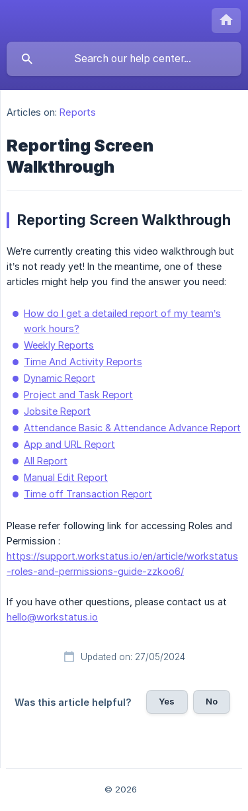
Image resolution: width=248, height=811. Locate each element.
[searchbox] (124, 59)
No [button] (212, 701)
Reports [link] (78, 112)
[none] (226, 20)
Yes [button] (167, 701)
